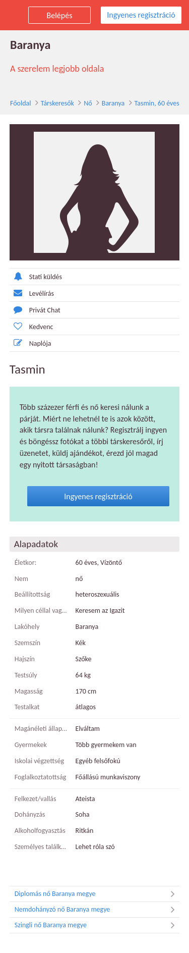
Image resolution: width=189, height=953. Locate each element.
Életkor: (26, 562)
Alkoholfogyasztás (40, 830)
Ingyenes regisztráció (141, 15)
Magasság (29, 691)
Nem (21, 578)
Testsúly (26, 675)
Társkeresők (57, 103)
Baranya (113, 103)
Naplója (30, 343)
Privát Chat (35, 309)
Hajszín (25, 659)
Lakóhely (27, 626)
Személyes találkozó (41, 846)
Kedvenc (31, 326)
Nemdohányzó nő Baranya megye (97, 910)
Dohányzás (30, 814)
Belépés (60, 15)
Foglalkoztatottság (41, 777)
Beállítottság (32, 595)
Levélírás (32, 293)
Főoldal (20, 103)
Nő (88, 103)
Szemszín (27, 643)
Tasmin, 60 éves (157, 103)
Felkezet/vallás (35, 799)
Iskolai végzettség (39, 761)
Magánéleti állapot (41, 728)
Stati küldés (36, 276)
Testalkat (27, 707)
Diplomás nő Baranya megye (97, 894)
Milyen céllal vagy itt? (41, 610)
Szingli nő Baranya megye (97, 925)
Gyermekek (31, 744)
